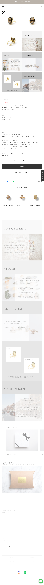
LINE (15, 181)
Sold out (22, 166)
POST (4, 181)
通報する (40, 181)
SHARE (9, 181)
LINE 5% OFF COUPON (42, 175)
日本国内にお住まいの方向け (22, 172)
